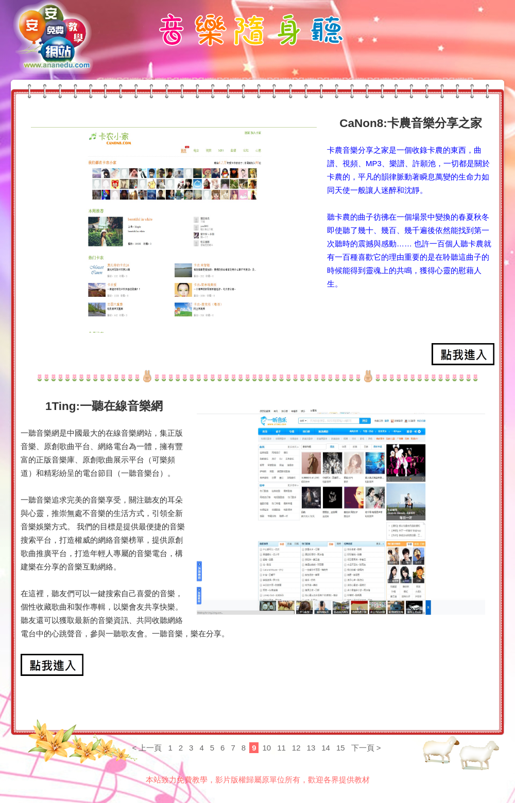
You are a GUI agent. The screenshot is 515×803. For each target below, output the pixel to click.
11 (281, 747)
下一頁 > (366, 747)
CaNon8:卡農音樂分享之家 (410, 123)
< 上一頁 (147, 747)
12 (296, 747)
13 (311, 747)
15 (340, 747)
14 (325, 747)
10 (266, 747)
